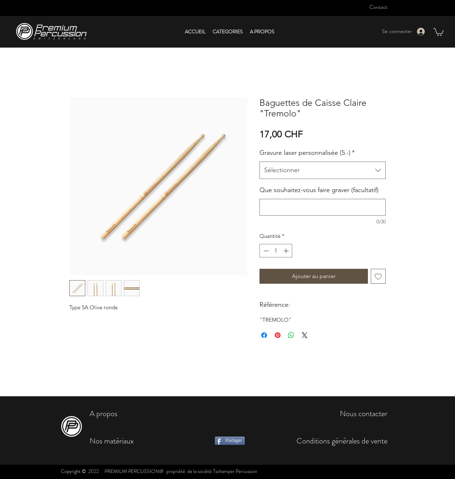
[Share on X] (304, 335)
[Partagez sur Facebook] (264, 335)
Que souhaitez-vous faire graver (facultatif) (319, 190)
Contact (378, 7)
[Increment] (286, 250)
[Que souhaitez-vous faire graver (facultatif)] (322, 207)
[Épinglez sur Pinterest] (277, 335)
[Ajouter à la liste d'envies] (378, 276)
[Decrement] (265, 250)
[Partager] (230, 440)
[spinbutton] (276, 250)
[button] (227, 31)
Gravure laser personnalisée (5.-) (307, 153)
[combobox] (322, 170)
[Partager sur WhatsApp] (291, 335)
